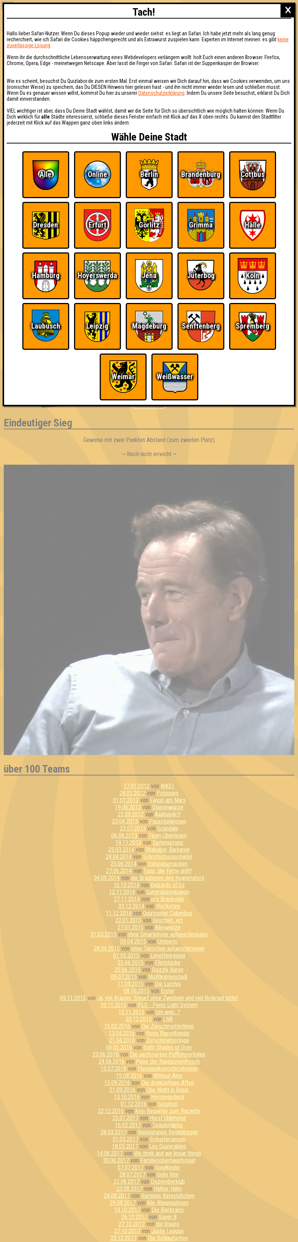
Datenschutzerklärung (161, 93)
